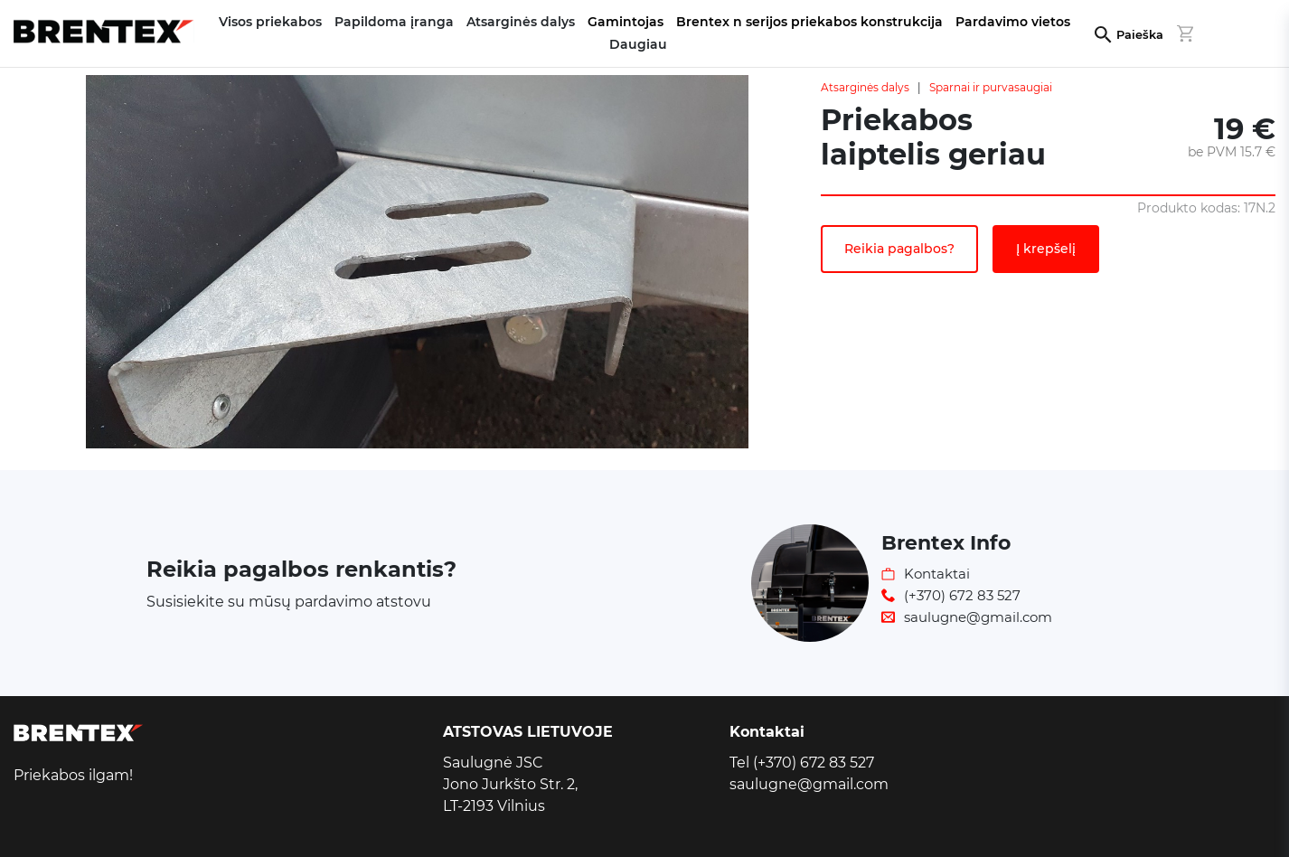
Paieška (1139, 35)
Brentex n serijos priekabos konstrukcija (809, 22)
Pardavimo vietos (1012, 22)
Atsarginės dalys (865, 87)
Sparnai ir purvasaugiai (990, 87)
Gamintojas (625, 22)
